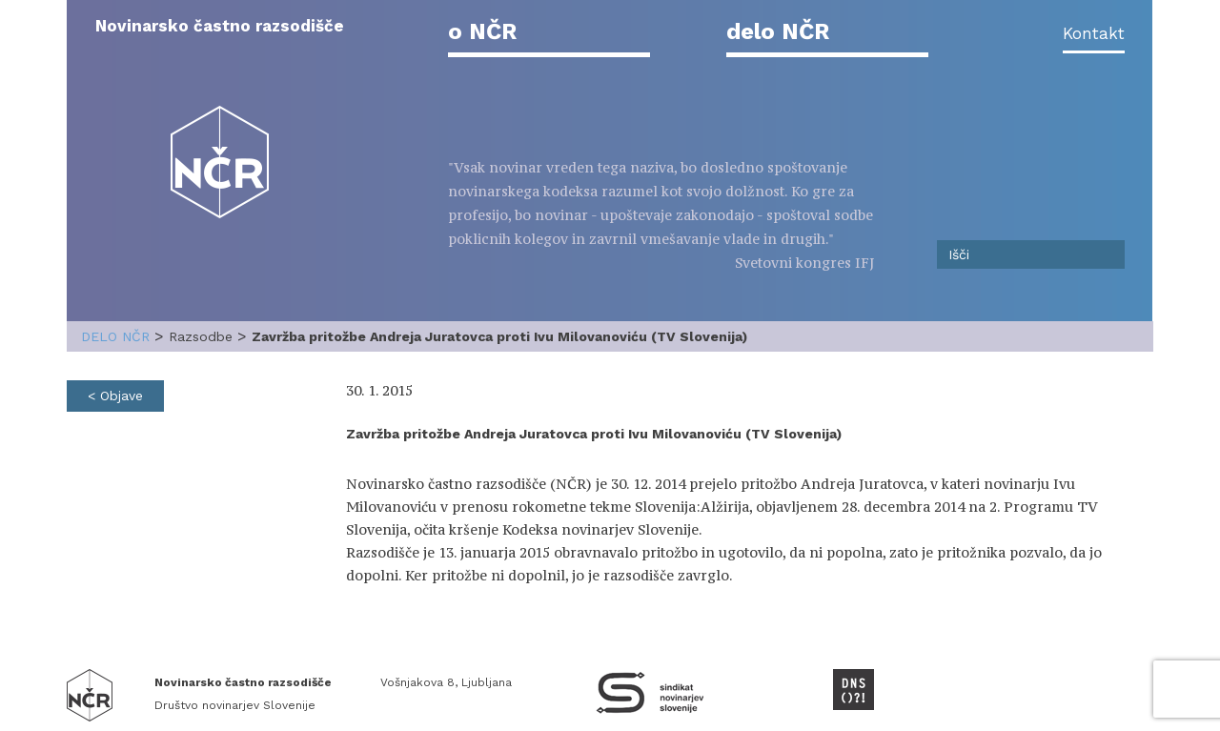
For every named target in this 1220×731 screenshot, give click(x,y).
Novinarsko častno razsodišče (219, 25)
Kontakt (1094, 33)
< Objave (115, 395)
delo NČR (777, 31)
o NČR (482, 31)
